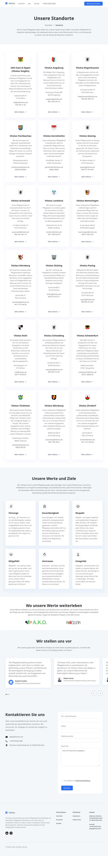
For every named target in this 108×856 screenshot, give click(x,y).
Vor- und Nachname (68, 716)
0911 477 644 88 (87, 442)
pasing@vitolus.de (87, 299)
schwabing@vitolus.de (54, 369)
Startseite (48, 25)
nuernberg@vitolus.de (20, 302)
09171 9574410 (20, 374)
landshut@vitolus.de (54, 232)
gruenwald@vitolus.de (20, 232)
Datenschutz (77, 820)
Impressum (76, 816)
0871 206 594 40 (54, 234)
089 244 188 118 (87, 99)
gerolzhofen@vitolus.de (54, 167)
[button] (93, 693)
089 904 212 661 (87, 302)
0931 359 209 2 (54, 442)
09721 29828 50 (87, 374)
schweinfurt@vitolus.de (87, 372)
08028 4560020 (20, 170)
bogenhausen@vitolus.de (87, 96)
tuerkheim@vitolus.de (20, 445)
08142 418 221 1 (54, 297)
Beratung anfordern (93, 4)
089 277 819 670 (87, 170)
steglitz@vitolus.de (20, 102)
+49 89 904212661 (49, 3)
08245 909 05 (21, 447)
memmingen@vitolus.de (87, 232)
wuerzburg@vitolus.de (54, 440)
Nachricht (65, 746)
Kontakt (36, 3)
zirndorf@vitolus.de (87, 440)
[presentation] (76, 772)
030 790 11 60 (20, 105)
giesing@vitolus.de (87, 167)
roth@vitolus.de (20, 372)
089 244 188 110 (20, 234)
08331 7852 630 (87, 234)
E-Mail (63, 726)
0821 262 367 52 (54, 101)
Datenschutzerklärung (83, 781)
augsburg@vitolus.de (54, 99)
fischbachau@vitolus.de (21, 167)
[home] (10, 3)
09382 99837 (54, 170)
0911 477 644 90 (20, 304)
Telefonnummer (67, 736)
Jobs (29, 3)
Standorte (21, 3)
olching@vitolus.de (54, 294)
